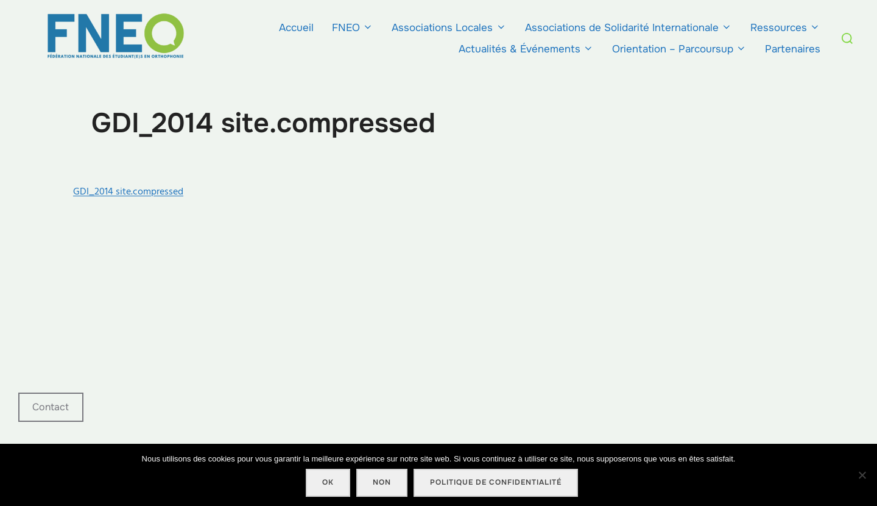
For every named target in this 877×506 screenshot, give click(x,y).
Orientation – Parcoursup (679, 49)
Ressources (785, 27)
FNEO (352, 27)
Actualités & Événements (526, 49)
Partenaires (792, 49)
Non (382, 482)
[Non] (862, 475)
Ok (328, 482)
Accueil (296, 27)
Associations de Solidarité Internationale (628, 27)
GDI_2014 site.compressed (128, 191)
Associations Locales (449, 27)
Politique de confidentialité (496, 482)
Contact (50, 407)
